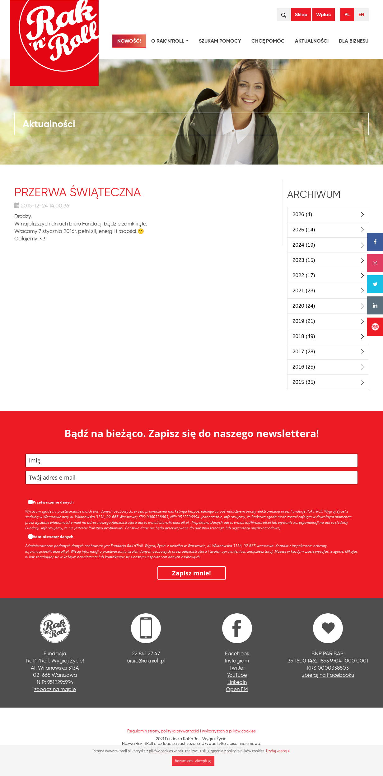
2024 (303, 245)
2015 (303, 382)
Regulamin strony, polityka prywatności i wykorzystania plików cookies (191, 730)
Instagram (237, 660)
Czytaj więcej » (278, 750)
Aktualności (312, 41)
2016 (303, 367)
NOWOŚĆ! (129, 41)
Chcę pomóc (268, 41)
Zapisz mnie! (191, 573)
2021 (303, 291)
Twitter (237, 667)
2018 (303, 336)
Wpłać (323, 14)
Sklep (301, 14)
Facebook (237, 653)
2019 (303, 321)
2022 (303, 275)
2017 (303, 352)
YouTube (237, 674)
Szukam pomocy (220, 41)
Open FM (237, 689)
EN (361, 14)
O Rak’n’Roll (171, 42)
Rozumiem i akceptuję (193, 760)
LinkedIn (237, 682)
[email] (191, 478)
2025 (303, 230)
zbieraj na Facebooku (328, 674)
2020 (303, 306)
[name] (191, 460)
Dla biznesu (353, 41)
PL (347, 14)
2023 (303, 260)
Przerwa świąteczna (77, 192)
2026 (302, 214)
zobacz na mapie (55, 689)
